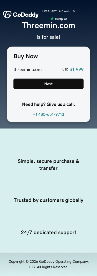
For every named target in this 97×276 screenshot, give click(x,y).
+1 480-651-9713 (48, 114)
